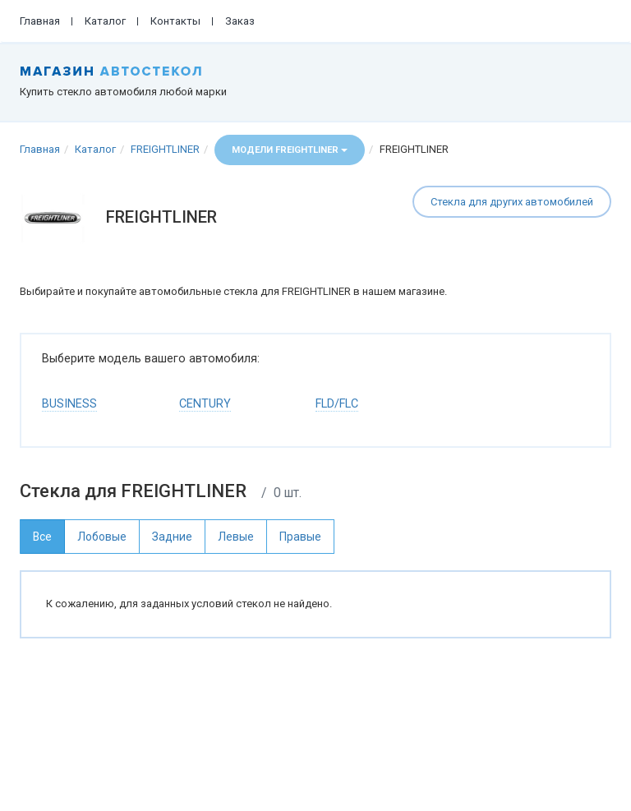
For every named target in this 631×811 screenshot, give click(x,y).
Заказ (240, 21)
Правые (300, 536)
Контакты (175, 21)
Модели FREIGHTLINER (290, 150)
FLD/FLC (337, 404)
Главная (40, 21)
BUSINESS (69, 404)
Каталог (105, 21)
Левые (236, 536)
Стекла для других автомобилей (512, 202)
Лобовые (102, 536)
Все (42, 536)
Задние (172, 536)
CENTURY (205, 404)
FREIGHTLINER (165, 149)
